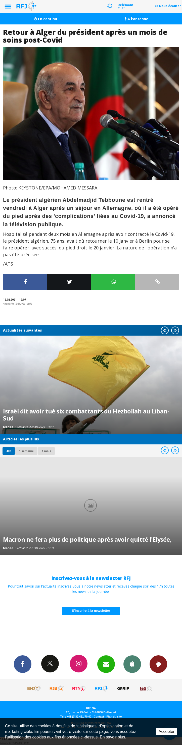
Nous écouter (170, 6)
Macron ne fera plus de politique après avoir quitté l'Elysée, (87, 539)
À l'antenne (136, 18)
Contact (99, 716)
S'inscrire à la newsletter (91, 610)
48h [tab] (8, 451)
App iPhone (132, 663)
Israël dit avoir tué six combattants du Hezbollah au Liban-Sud (86, 414)
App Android (158, 663)
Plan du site (114, 716)
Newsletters (106, 663)
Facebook (22, 663)
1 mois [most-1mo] (46, 451)
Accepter (166, 731)
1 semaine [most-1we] (26, 451)
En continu (45, 18)
